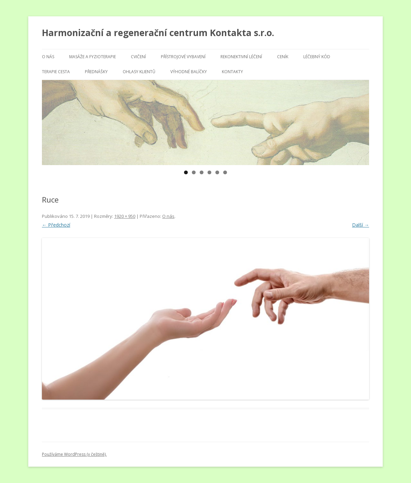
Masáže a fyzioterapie (92, 57)
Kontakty (232, 72)
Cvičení (138, 57)
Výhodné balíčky (188, 72)
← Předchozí (56, 225)
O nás (48, 57)
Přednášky (96, 72)
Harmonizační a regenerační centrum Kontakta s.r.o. (158, 33)
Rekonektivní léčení (241, 57)
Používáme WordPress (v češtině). (74, 454)
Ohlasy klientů (139, 72)
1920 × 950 (124, 216)
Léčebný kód (316, 57)
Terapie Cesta (56, 72)
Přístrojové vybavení (183, 57)
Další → (360, 225)
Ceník (282, 57)
